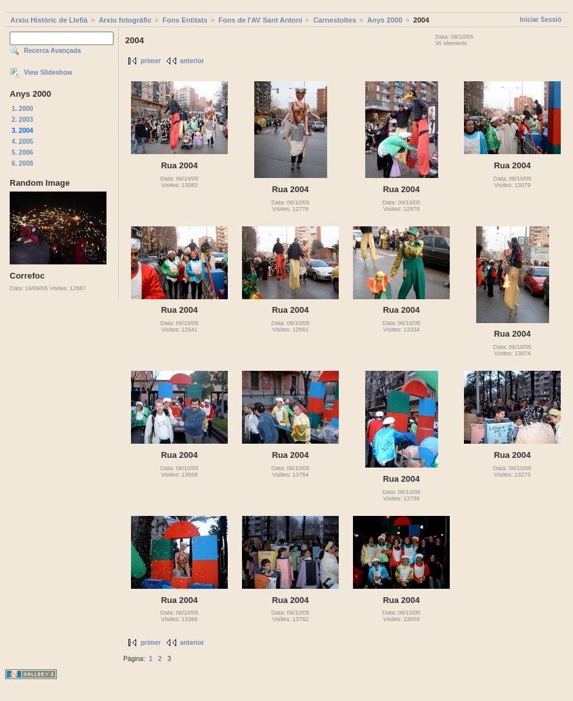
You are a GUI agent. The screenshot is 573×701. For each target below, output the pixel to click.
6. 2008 (22, 163)
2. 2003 (22, 119)
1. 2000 (22, 108)
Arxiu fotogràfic (125, 20)
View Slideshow (48, 72)
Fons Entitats (185, 20)
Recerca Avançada (52, 50)
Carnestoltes (334, 20)
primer (151, 60)
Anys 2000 (384, 20)
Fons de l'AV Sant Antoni (261, 20)
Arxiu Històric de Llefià (49, 20)
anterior (192, 60)
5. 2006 (22, 152)
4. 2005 (22, 141)
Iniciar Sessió (540, 19)
